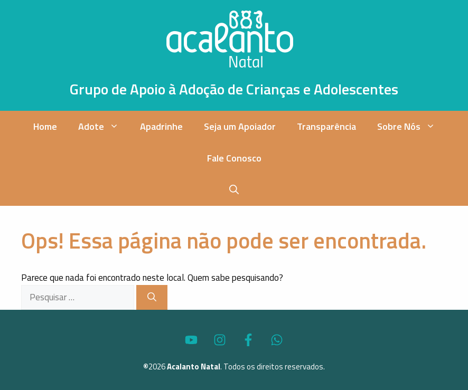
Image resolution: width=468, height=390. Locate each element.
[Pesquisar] (151, 297)
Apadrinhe (161, 126)
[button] (234, 190)
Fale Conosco (234, 158)
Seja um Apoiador (240, 126)
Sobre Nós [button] (411, 126)
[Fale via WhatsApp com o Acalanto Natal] (277, 340)
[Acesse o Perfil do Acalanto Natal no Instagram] (220, 340)
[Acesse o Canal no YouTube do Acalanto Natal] (191, 340)
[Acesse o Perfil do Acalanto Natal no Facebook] (248, 340)
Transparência (326, 126)
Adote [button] (103, 126)
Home (45, 126)
